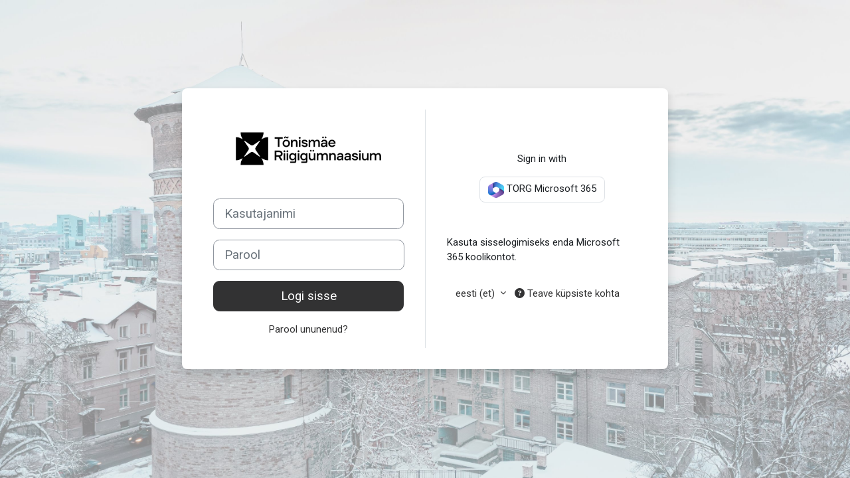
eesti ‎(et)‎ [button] (476, 293)
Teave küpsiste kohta (567, 293)
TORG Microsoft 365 (542, 190)
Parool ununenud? (308, 329)
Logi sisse (309, 296)
